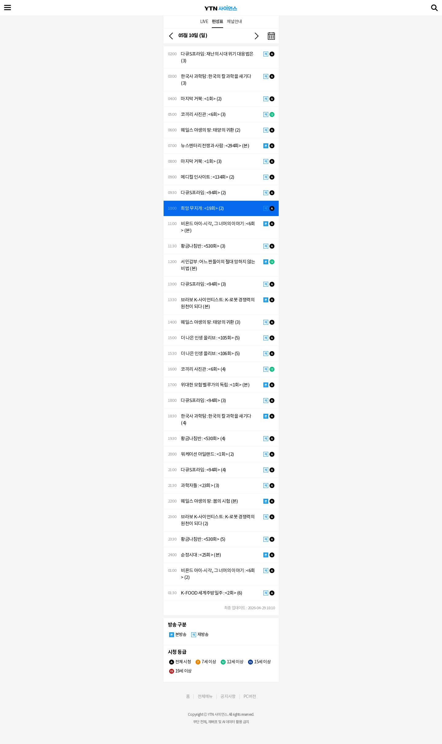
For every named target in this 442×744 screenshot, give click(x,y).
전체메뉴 (205, 696)
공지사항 (227, 696)
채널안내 (234, 21)
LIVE (204, 21)
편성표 (217, 21)
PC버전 (249, 696)
